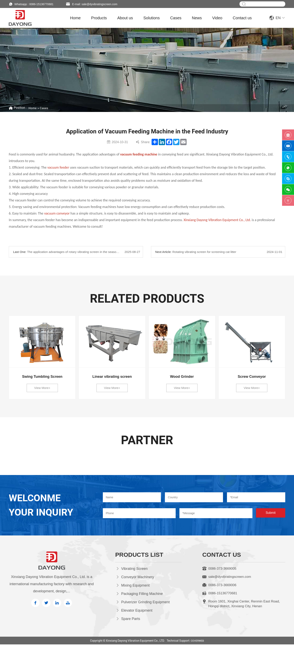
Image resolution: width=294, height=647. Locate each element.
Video (217, 18)
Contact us (242, 18)
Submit (271, 515)
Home (75, 18)
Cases (175, 18)
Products (99, 18)
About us (125, 18)
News (197, 18)
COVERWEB (197, 643)
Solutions (151, 18)
